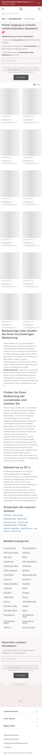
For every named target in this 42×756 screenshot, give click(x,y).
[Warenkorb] (39, 9)
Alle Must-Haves (11, 553)
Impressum (7, 747)
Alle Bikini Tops (10, 606)
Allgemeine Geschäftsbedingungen (16, 743)
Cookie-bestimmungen (11, 739)
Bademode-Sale (10, 519)
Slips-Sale (7, 515)
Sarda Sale (22, 525)
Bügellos (26, 584)
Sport (24, 588)
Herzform (26, 579)
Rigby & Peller (21, 726)
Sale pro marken (10, 522)
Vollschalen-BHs (11, 566)
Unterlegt (26, 566)
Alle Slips (8, 557)
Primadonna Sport (28, 622)
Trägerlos (8, 588)
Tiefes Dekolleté (11, 584)
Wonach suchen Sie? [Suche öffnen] (10, 14)
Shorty (25, 597)
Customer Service (21, 711)
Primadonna (9, 615)
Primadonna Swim (9, 622)
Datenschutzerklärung (14, 69)
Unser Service (21, 719)
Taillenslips (8, 597)
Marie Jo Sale (23, 522)
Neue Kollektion (29, 548)
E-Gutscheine (10, 548)
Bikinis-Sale (22, 519)
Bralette (25, 570)
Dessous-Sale (17, 515)
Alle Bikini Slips (10, 610)
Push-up (7, 579)
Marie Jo (7, 627)
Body (24, 557)
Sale (3, 19)
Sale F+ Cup (16, 531)
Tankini (25, 606)
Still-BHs (7, 593)
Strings (7, 602)
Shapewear (9, 562)
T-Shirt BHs (9, 575)
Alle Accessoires (29, 562)
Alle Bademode (15, 19)
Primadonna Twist (28, 616)
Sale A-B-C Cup (26, 528)
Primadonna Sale (10, 525)
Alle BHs (26, 553)
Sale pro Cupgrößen (11, 528)
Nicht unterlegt (10, 570)
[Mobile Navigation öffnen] (2, 9)
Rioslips (25, 593)
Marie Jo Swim (28, 627)
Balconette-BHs (29, 575)
